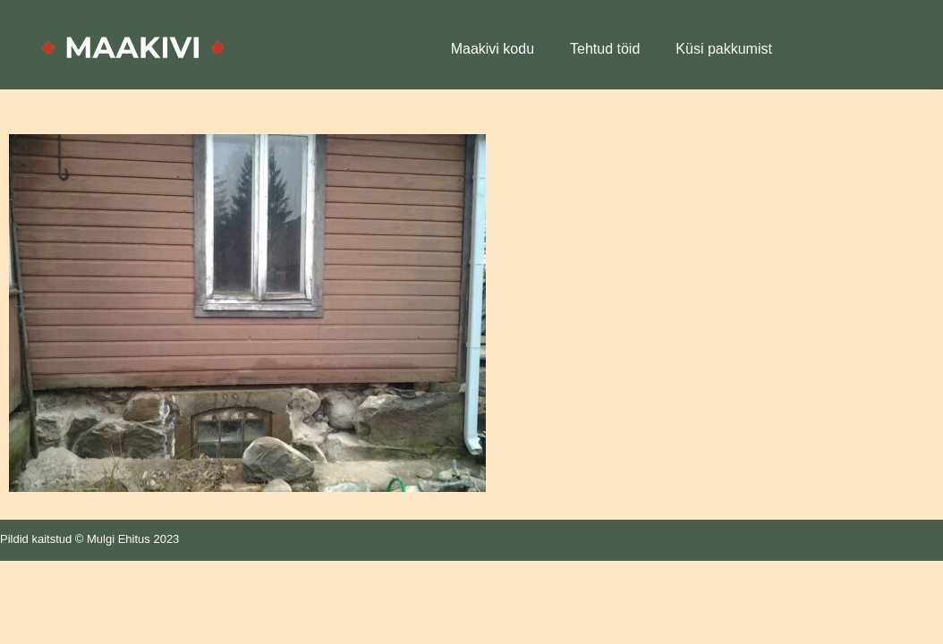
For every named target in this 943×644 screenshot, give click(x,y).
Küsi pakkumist (723, 48)
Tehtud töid (605, 48)
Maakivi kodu (492, 48)
